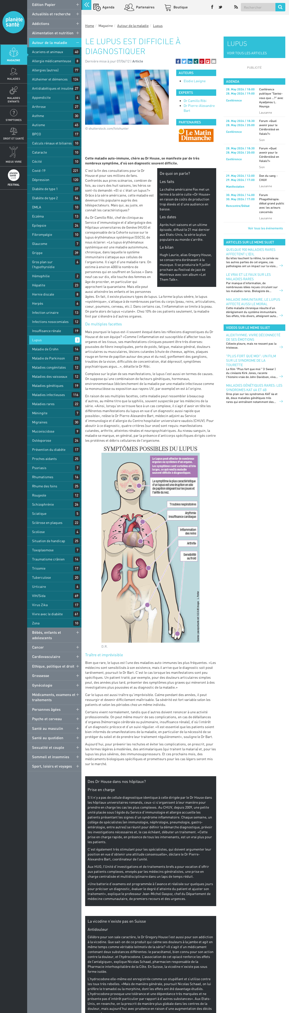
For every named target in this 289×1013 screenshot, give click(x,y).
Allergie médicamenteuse (51, 61)
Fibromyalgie (42, 234)
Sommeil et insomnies (50, 757)
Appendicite (41, 97)
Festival (13, 184)
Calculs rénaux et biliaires (52, 143)
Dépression (40, 180)
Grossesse (40, 675)
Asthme (38, 116)
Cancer (38, 647)
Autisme (38, 125)
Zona (35, 623)
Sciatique (39, 513)
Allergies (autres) (45, 70)
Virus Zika (40, 605)
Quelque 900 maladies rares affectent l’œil (250, 251)
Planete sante (13, 22)
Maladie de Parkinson (48, 358)
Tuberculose (41, 577)
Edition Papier (44, 4)
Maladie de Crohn (45, 349)
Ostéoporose (41, 440)
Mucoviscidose (43, 431)
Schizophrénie (43, 504)
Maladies (13, 78)
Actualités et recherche (51, 14)
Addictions (40, 23)
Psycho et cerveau (47, 718)
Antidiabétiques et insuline (52, 88)
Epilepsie (39, 225)
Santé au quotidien (47, 737)
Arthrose (39, 106)
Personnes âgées (46, 709)
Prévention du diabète (48, 449)
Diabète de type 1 (45, 189)
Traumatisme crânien (48, 559)
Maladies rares (43, 404)
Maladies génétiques (47, 385)
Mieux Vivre (14, 161)
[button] (178, 61)
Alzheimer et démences (50, 79)
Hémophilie (41, 276)
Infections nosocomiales (50, 321)
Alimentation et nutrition (53, 33)
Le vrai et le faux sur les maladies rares (248, 276)
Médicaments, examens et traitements (53, 697)
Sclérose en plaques (47, 522)
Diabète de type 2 (45, 198)
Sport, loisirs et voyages (52, 766)
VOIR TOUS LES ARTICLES (247, 53)
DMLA (36, 207)
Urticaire (39, 586)
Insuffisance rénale (46, 331)
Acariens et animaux (47, 52)
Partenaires (144, 7)
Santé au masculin (47, 728)
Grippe (37, 253)
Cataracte (39, 152)
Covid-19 (38, 170)
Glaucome (39, 243)
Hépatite (38, 285)
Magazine (13, 60)
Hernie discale (43, 294)
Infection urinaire (45, 312)
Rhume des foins (44, 486)
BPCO (36, 134)
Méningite (39, 413)
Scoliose (38, 532)
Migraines (39, 422)
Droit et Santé (13, 138)
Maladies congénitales (49, 367)
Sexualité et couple (48, 747)
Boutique (180, 7)
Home (89, 25)
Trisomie (38, 568)
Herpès (37, 303)
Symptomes (14, 119)
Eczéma (38, 216)
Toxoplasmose (43, 550)
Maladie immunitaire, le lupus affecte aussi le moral (253, 301)
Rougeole (39, 495)
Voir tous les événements (265, 228)
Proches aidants (44, 459)
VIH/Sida (38, 596)
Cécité (37, 161)
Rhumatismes (42, 477)
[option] (196, 135)
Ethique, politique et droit (53, 666)
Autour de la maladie (49, 42)
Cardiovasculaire (46, 656)
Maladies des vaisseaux (49, 376)
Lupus (37, 340)
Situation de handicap (48, 541)
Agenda (108, 7)
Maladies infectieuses (48, 395)
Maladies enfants (13, 99)
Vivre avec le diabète (47, 614)
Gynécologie (42, 685)
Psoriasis (39, 468)
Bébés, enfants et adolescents (46, 635)
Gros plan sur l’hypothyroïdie (43, 264)
